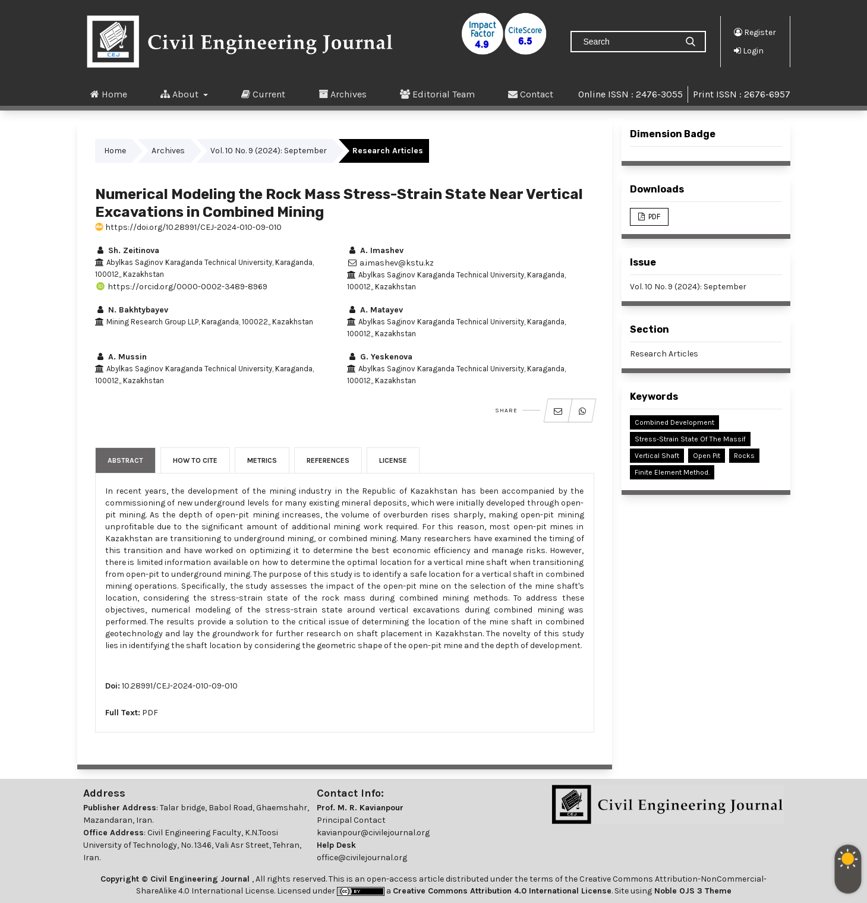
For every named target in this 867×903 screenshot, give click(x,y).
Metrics (262, 460)
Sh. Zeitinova (127, 250)
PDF (150, 713)
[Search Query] (629, 41)
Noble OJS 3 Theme (692, 891)
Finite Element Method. (672, 472)
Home (108, 94)
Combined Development (674, 422)
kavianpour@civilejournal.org (373, 833)
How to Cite (195, 460)
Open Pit (706, 456)
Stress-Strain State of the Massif (690, 439)
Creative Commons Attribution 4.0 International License (502, 891)
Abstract (125, 460)
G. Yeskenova (379, 357)
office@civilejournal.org (362, 858)
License (393, 460)
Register (755, 32)
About (180, 94)
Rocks (744, 456)
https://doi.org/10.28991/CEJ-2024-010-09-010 (188, 227)
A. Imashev (375, 250)
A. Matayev (375, 310)
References (328, 460)
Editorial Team (437, 94)
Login (749, 50)
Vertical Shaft (657, 456)
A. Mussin (121, 357)
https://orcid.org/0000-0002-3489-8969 (181, 287)
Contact (530, 94)
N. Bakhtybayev (131, 310)
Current (263, 94)
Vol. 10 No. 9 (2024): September (268, 151)
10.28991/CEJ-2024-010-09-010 (180, 686)
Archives (343, 94)
